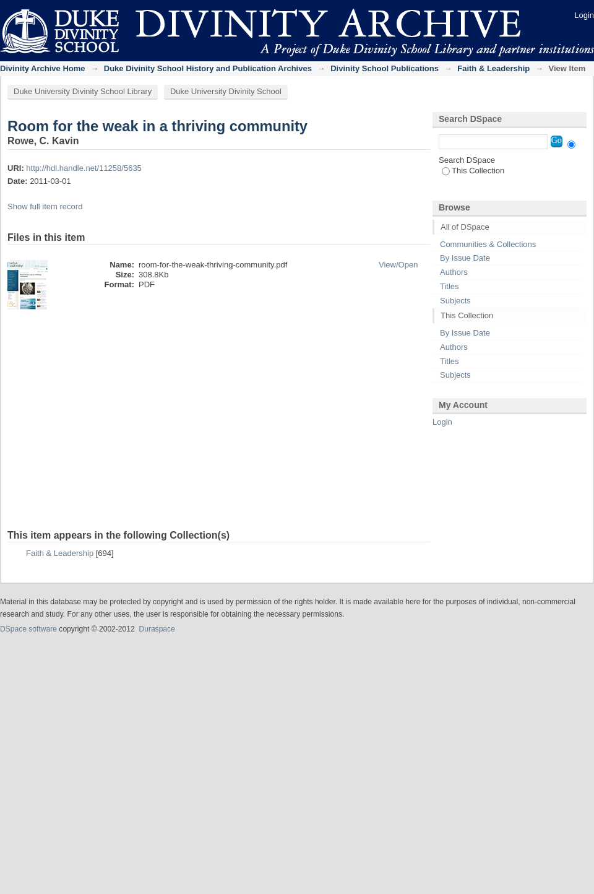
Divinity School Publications (384, 68)
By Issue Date (465, 258)
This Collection (473, 170)
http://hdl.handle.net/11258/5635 (84, 168)
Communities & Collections (488, 244)
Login (584, 15)
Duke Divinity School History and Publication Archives (208, 68)
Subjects (455, 300)
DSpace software (28, 629)
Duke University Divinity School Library (83, 91)
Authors (454, 272)
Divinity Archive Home (42, 68)
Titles (449, 286)
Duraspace (156, 629)
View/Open (398, 264)
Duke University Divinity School (226, 91)
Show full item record (44, 206)
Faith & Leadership (493, 68)
